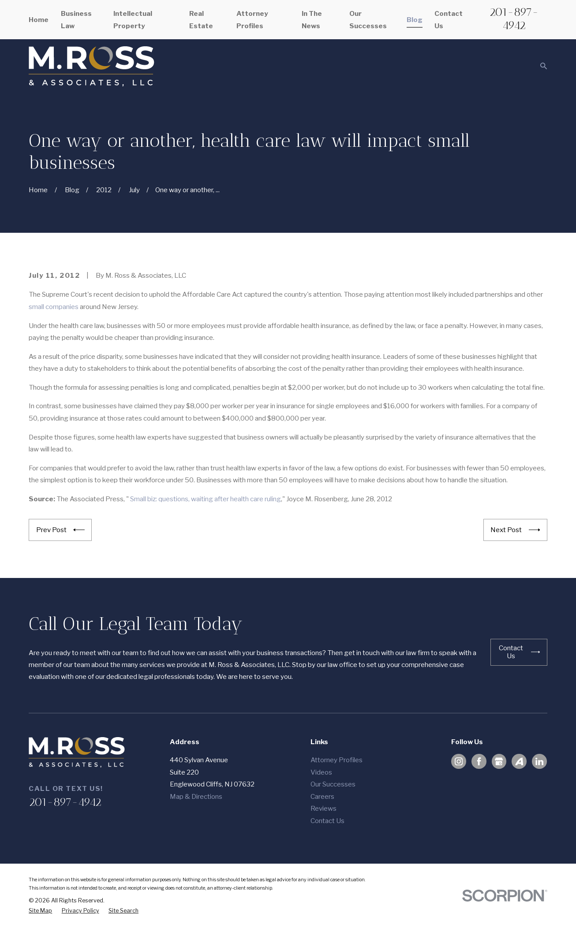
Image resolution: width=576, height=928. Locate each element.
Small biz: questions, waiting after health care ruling (205, 499)
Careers (322, 796)
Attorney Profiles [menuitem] (252, 19)
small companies (54, 306)
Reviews (323, 808)
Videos (321, 772)
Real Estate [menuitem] (201, 19)
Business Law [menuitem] (76, 19)
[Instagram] (459, 761)
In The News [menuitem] (312, 19)
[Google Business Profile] (499, 761)
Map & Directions (196, 796)
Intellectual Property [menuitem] (132, 19)
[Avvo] (519, 761)
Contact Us (327, 820)
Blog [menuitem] (415, 19)
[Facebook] (479, 761)
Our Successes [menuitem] (368, 19)
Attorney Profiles (336, 760)
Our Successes (332, 784)
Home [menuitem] (39, 19)
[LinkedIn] (539, 761)
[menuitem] (40, 911)
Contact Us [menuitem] (448, 19)
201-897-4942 (514, 18)
